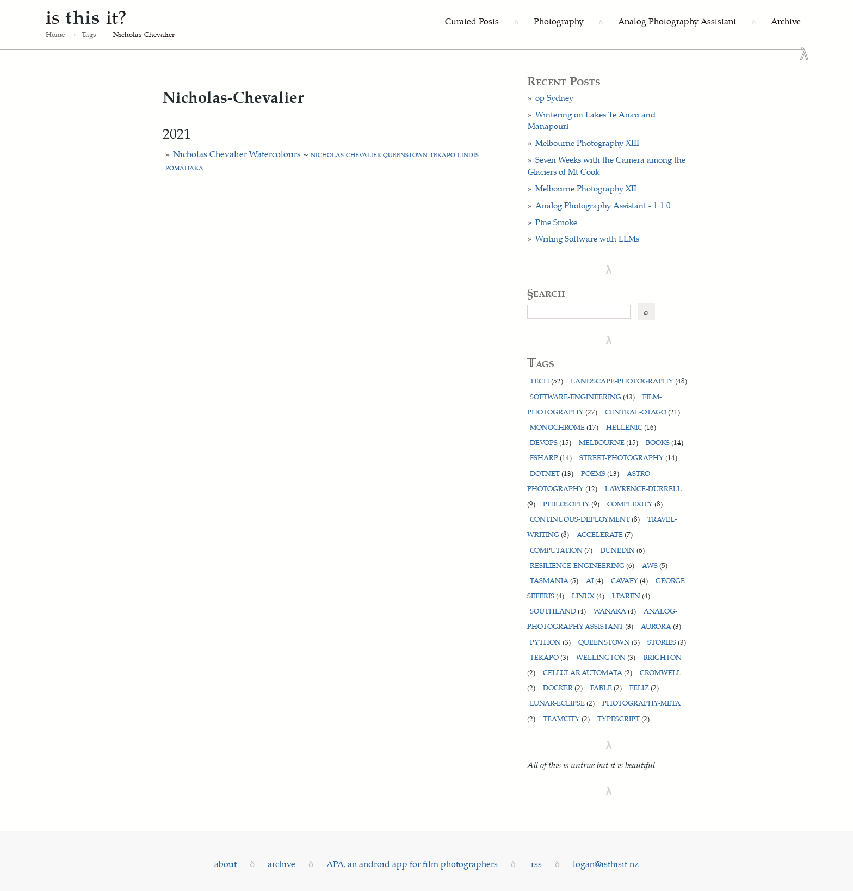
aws (654, 565)
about (225, 863)
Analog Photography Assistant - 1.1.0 (603, 205)
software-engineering (582, 396)
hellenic (631, 427)
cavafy (629, 580)
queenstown (405, 155)
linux (588, 595)
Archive (786, 21)
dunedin (622, 549)
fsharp (551, 457)
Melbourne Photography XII (585, 188)
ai (594, 580)
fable (606, 687)
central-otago (642, 411)
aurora (661, 626)
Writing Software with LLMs (587, 238)
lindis (468, 155)
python (550, 641)
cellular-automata (587, 672)
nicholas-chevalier (346, 155)
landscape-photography (629, 380)
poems (600, 473)
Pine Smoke (556, 221)
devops (550, 442)
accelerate (605, 534)
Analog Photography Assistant (677, 21)
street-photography (628, 457)
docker (563, 687)
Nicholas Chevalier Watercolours (237, 153)
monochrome (564, 427)
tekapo (442, 155)
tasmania (554, 580)
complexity (635, 503)
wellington (605, 657)
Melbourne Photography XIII (587, 142)
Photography (559, 21)
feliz (644, 687)
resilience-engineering (582, 565)
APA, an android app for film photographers (412, 863)
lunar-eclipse (562, 702)
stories (666, 641)
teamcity (566, 718)
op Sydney (554, 97)
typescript (623, 718)
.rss (535, 863)
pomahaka (184, 168)
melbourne (608, 442)
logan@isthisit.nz (606, 863)
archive (281, 863)
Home (55, 34)
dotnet (551, 473)
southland (558, 610)
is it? (86, 16)
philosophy (571, 503)
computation (561, 549)
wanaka (615, 610)
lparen (631, 595)
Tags (89, 34)
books (664, 442)
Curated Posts (472, 21)
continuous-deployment (585, 518)
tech (546, 380)
